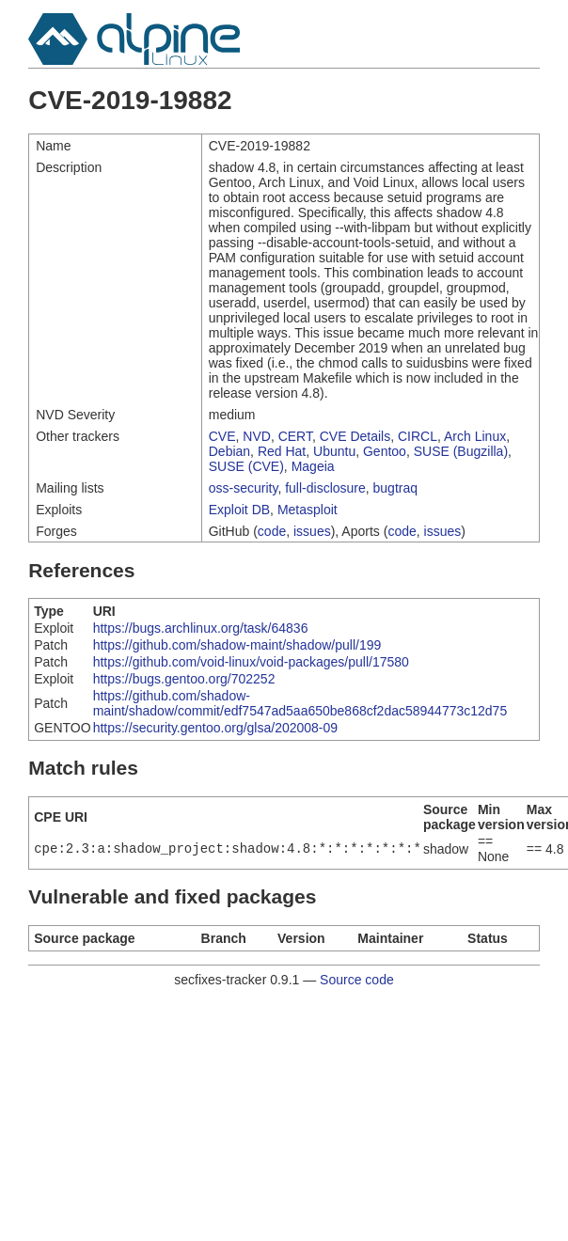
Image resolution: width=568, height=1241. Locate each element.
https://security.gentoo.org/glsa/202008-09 (215, 727)
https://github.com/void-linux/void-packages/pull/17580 (251, 661)
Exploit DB (239, 509)
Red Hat (282, 451)
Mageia (313, 466)
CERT (295, 436)
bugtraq (395, 487)
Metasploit (307, 509)
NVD (257, 436)
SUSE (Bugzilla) (461, 451)
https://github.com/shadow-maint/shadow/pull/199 (237, 644)
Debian (229, 451)
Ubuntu (334, 451)
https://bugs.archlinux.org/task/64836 (200, 628)
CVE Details (355, 436)
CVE (222, 436)
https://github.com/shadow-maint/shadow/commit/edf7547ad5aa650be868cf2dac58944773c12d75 (300, 703)
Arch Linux (475, 436)
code (272, 531)
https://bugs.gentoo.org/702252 (184, 678)
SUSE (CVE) (246, 466)
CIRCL (417, 436)
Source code (357, 979)
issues (312, 531)
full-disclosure (325, 487)
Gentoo (384, 451)
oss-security (243, 487)
